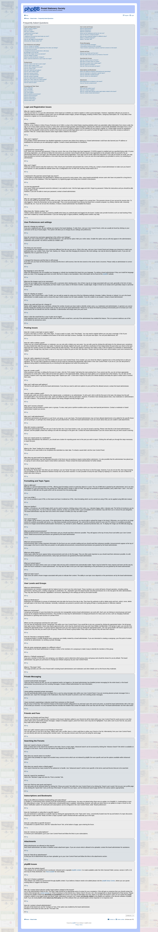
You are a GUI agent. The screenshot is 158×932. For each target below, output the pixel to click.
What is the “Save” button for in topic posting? (35, 79)
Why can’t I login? (28, 34)
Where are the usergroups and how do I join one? (92, 33)
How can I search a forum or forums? (89, 60)
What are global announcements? (32, 94)
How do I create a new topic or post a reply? (35, 63)
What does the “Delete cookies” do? (33, 41)
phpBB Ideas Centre (108, 881)
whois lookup (45, 893)
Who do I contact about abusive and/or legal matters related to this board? (98, 91)
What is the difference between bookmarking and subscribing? (95, 71)
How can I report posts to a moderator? (33, 77)
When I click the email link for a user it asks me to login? (38, 58)
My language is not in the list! (31, 52)
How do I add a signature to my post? (33, 67)
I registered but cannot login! (31, 33)
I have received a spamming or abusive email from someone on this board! (98, 47)
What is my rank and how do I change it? (34, 57)
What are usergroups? (85, 31)
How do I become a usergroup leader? (89, 34)
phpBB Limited (76, 870)
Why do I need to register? (30, 28)
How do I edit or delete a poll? (31, 71)
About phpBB (50, 871)
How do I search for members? (87, 64)
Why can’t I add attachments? (31, 74)
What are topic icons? (29, 100)
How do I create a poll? (30, 68)
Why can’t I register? (29, 31)
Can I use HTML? (28, 89)
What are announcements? (30, 95)
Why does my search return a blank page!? (90, 63)
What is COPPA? (28, 30)
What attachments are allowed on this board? (91, 81)
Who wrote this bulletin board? (87, 88)
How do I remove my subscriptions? (89, 76)
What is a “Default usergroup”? (87, 37)
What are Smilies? (28, 91)
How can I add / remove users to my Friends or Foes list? (94, 54)
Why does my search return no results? (89, 61)
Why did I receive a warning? (31, 76)
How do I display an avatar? (31, 55)
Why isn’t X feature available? (87, 89)
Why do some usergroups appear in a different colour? (93, 36)
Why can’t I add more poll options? (32, 70)
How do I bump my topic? (30, 82)
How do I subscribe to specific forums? (89, 74)
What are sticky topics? (30, 97)
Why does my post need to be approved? (34, 81)
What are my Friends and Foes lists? (89, 53)
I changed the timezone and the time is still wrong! (36, 50)
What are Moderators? (85, 30)
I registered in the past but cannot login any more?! (36, 36)
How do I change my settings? (31, 46)
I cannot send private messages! (88, 44)
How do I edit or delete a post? (31, 65)
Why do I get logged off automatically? (33, 39)
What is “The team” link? (86, 39)
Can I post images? (29, 92)
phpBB (105, 274)
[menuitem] (26, 15)
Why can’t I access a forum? (31, 73)
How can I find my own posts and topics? (90, 66)
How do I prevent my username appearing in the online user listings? (41, 47)
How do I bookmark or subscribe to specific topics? (92, 73)
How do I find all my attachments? (88, 83)
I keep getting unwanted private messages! (90, 46)
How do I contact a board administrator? (90, 92)
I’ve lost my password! (29, 37)
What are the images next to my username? (35, 54)
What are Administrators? (86, 28)
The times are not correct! (30, 49)
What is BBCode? (28, 87)
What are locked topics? (30, 98)
